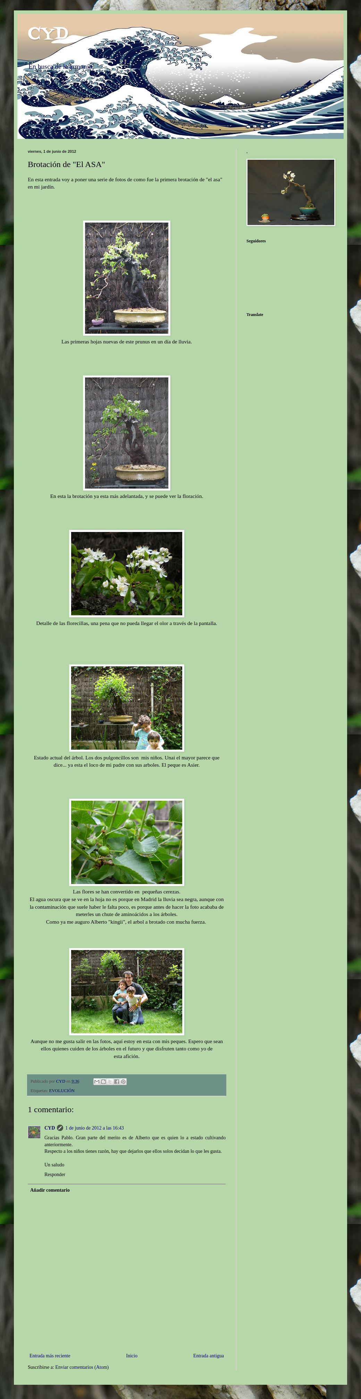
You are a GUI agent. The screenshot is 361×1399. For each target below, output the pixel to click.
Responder (54, 1174)
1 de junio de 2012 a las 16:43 (94, 1128)
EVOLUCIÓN (62, 1090)
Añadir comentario (50, 1190)
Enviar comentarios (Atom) (82, 1367)
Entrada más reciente (50, 1355)
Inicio (131, 1355)
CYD (48, 34)
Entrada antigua (208, 1355)
